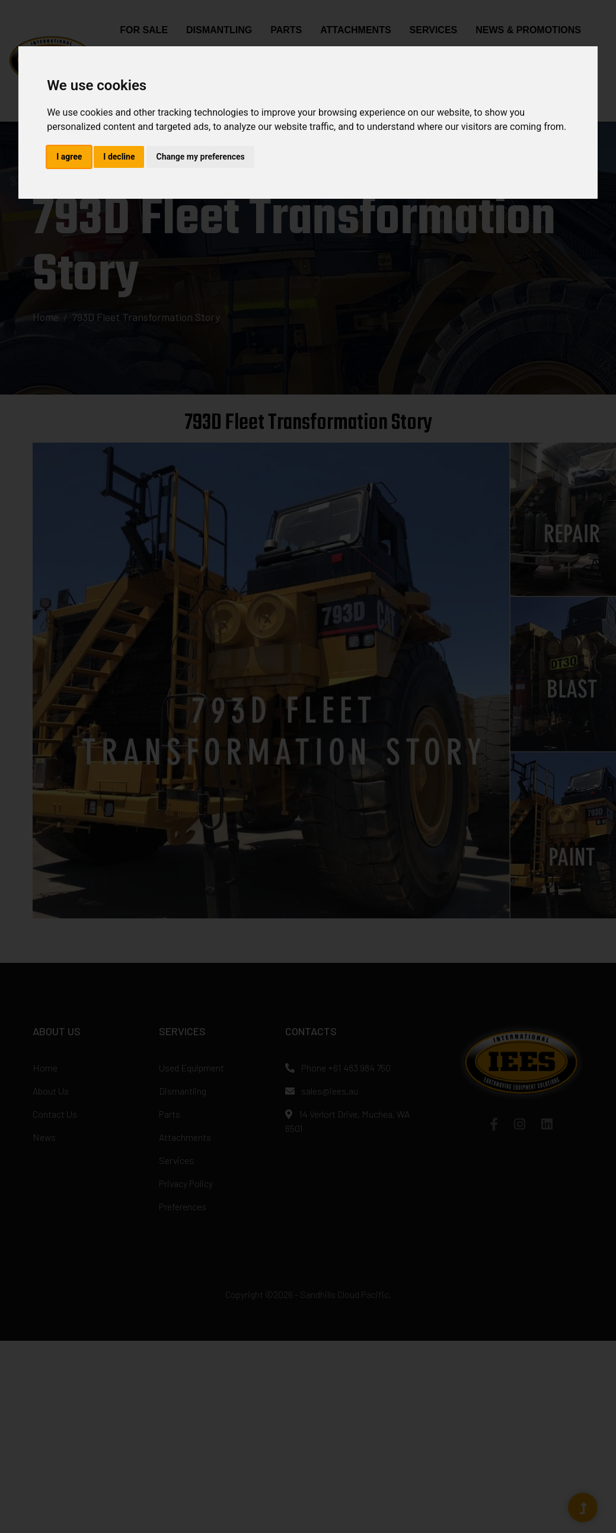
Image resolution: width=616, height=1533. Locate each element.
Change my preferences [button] (200, 156)
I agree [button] (69, 156)
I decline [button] (119, 156)
